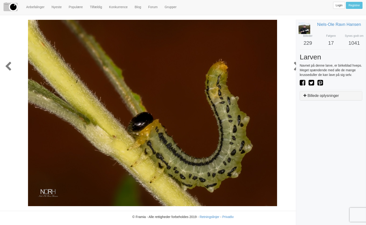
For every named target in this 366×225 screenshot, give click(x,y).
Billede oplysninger (321, 96)
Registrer (354, 5)
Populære (76, 7)
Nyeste (57, 7)
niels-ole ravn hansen (339, 24)
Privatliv (228, 217)
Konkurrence (118, 7)
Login (339, 5)
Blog (138, 7)
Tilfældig (96, 7)
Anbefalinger (35, 7)
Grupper (170, 7)
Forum (153, 7)
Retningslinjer (209, 217)
